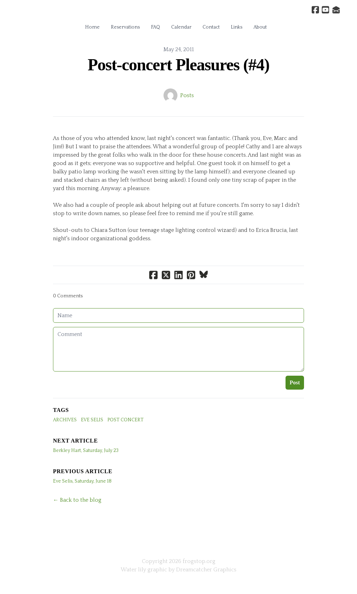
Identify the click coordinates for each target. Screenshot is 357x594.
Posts (187, 95)
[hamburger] (22, 11)
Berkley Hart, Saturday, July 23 (86, 450)
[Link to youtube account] (325, 10)
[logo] (178, 12)
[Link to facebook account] (315, 10)
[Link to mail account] (336, 10)
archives (65, 420)
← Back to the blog (77, 500)
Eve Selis (92, 420)
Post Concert (125, 420)
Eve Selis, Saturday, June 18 (82, 481)
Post (295, 382)
